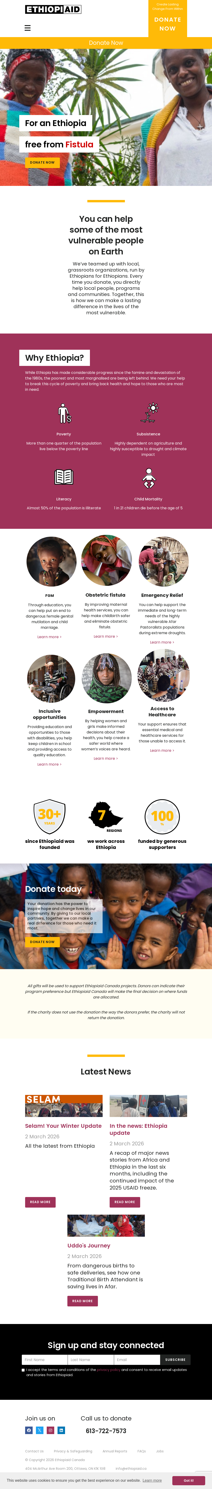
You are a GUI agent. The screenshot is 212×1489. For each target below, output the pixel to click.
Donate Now (42, 162)
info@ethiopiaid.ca (131, 1468)
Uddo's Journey (88, 1245)
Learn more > (49, 637)
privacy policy (108, 1369)
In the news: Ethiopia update (138, 1129)
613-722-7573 (106, 1431)
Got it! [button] (189, 1480)
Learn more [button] (152, 1480)
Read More (40, 1202)
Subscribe (175, 1360)
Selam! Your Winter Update (63, 1126)
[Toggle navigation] (28, 28)
